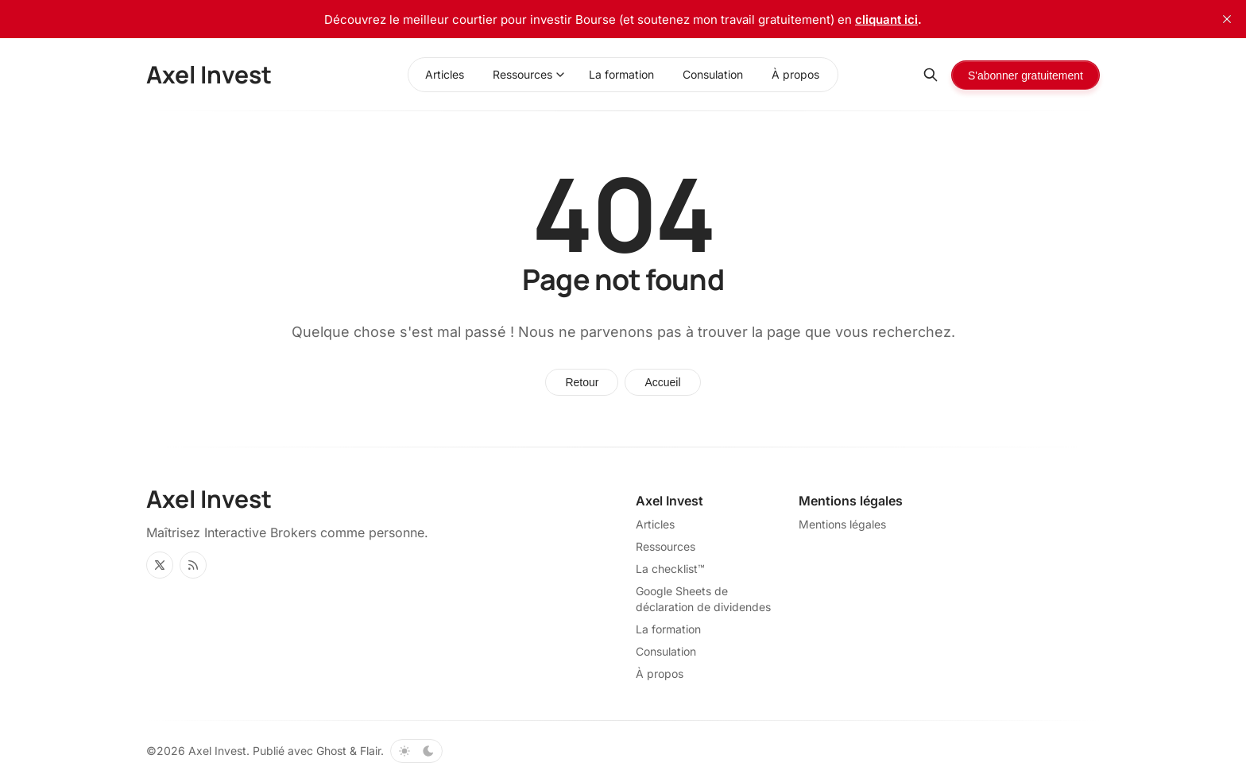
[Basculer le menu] (560, 74)
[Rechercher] (930, 74)
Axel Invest (217, 750)
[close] (1227, 19)
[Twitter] (159, 565)
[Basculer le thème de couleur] (416, 751)
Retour (581, 382)
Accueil (662, 382)
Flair (370, 750)
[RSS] (193, 565)
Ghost (331, 750)
